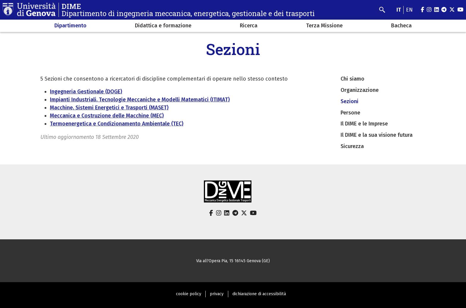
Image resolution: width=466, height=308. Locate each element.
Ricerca (248, 25)
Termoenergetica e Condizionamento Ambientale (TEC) (116, 123)
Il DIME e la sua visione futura (377, 135)
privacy (216, 293)
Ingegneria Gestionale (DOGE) (86, 91)
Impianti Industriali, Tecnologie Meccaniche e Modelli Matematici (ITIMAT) (140, 99)
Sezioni (349, 101)
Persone (350, 112)
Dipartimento (70, 25)
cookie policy (188, 293)
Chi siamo (352, 79)
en (409, 10)
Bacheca (401, 25)
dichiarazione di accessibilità (259, 293)
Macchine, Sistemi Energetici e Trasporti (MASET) (109, 107)
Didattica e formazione (163, 25)
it (398, 10)
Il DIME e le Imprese (364, 123)
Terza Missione (324, 25)
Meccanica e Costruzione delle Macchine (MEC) (107, 115)
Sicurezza (352, 146)
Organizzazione (360, 90)
